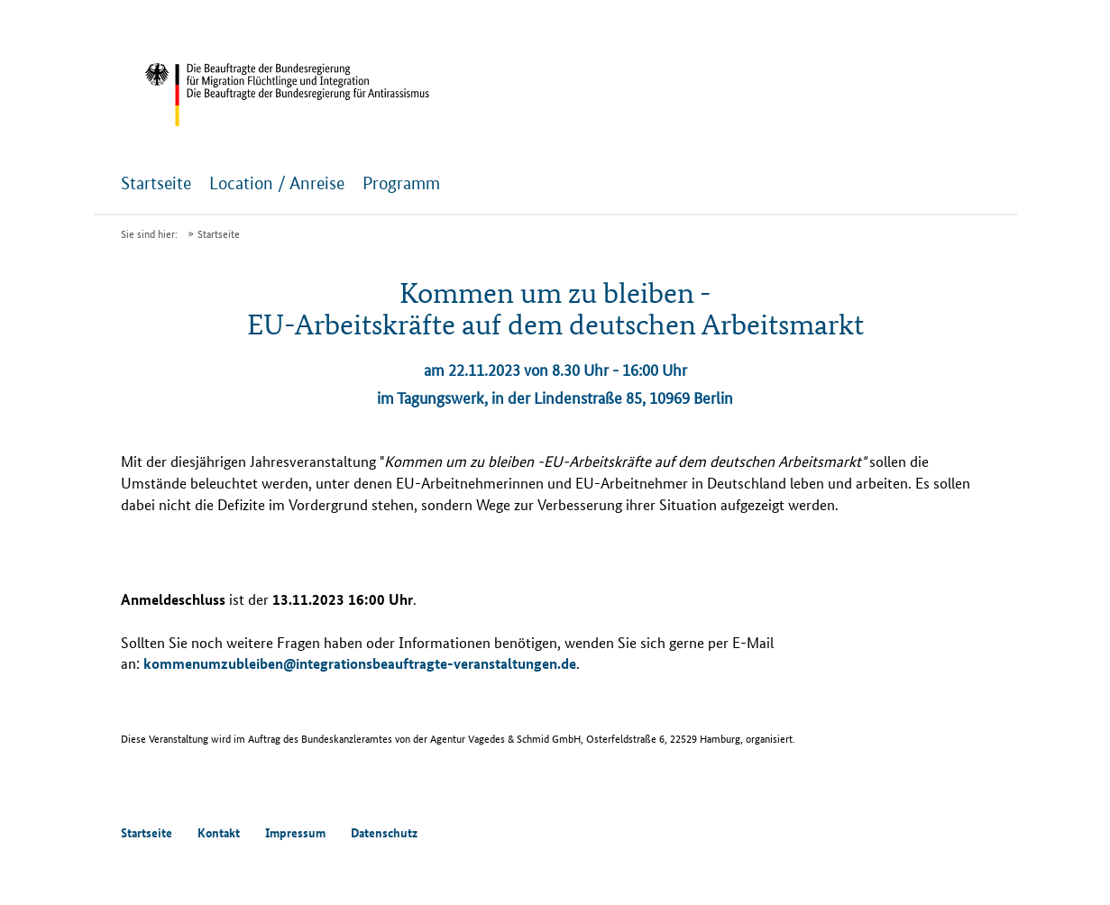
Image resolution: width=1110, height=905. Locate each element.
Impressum (295, 832)
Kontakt (218, 832)
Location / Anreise (276, 183)
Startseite (156, 183)
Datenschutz (384, 832)
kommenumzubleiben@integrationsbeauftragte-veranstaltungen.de (359, 663)
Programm (401, 183)
